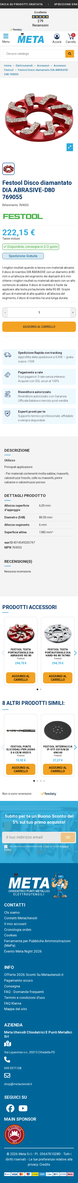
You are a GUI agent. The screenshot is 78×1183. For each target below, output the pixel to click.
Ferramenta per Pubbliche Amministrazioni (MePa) (37, 943)
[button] (37, 689)
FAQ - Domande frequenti (24, 992)
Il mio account (15, 924)
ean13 (8, 542)
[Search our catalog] (69, 54)
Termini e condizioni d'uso (24, 997)
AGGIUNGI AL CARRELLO (39, 326)
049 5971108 (12, 1068)
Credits (45, 1164)
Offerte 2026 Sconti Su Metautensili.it (33, 975)
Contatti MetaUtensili (20, 918)
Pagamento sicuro (18, 980)
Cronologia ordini (17, 930)
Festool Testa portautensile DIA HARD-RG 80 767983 (58, 652)
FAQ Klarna (12, 1003)
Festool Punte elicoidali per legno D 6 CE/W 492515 (20, 749)
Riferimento (10, 205)
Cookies (10, 935)
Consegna (12, 986)
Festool (21, 658)
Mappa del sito (15, 1009)
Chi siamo (12, 912)
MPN (7, 547)
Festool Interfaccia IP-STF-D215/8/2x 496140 (57, 749)
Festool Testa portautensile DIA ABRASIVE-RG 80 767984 (20, 654)
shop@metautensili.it (18, 1084)
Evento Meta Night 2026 (23, 951)
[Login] (57, 38)
